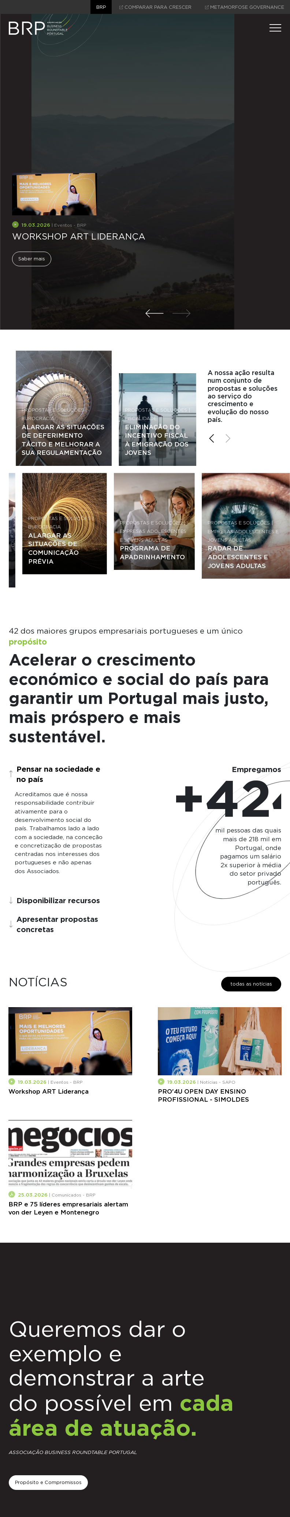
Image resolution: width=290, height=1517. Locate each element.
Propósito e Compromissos (48, 1482)
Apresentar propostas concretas (53, 924)
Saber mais (31, 259)
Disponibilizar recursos (54, 900)
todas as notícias (251, 984)
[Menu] (275, 28)
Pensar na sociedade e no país (54, 774)
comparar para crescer (155, 7)
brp (101, 7)
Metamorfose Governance (244, 7)
